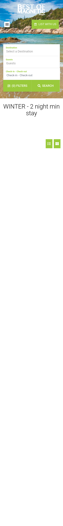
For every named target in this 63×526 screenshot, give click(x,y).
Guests (9, 59)
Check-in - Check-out (16, 71)
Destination (11, 47)
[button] (7, 24)
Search (46, 85)
